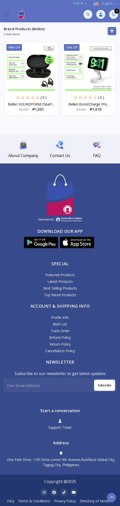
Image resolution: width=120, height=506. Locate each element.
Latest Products (60, 281)
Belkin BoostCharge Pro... (88, 104)
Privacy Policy (65, 501)
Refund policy (60, 337)
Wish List (60, 324)
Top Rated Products (60, 295)
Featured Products (60, 274)
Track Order (60, 330)
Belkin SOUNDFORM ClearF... (31, 104)
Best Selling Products (60, 288)
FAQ (10, 501)
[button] (41, 242)
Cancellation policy (60, 350)
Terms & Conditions (34, 501)
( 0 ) (43, 97)
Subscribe (104, 385)
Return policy (60, 344)
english (104, 3)
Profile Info (60, 317)
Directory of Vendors (96, 501)
